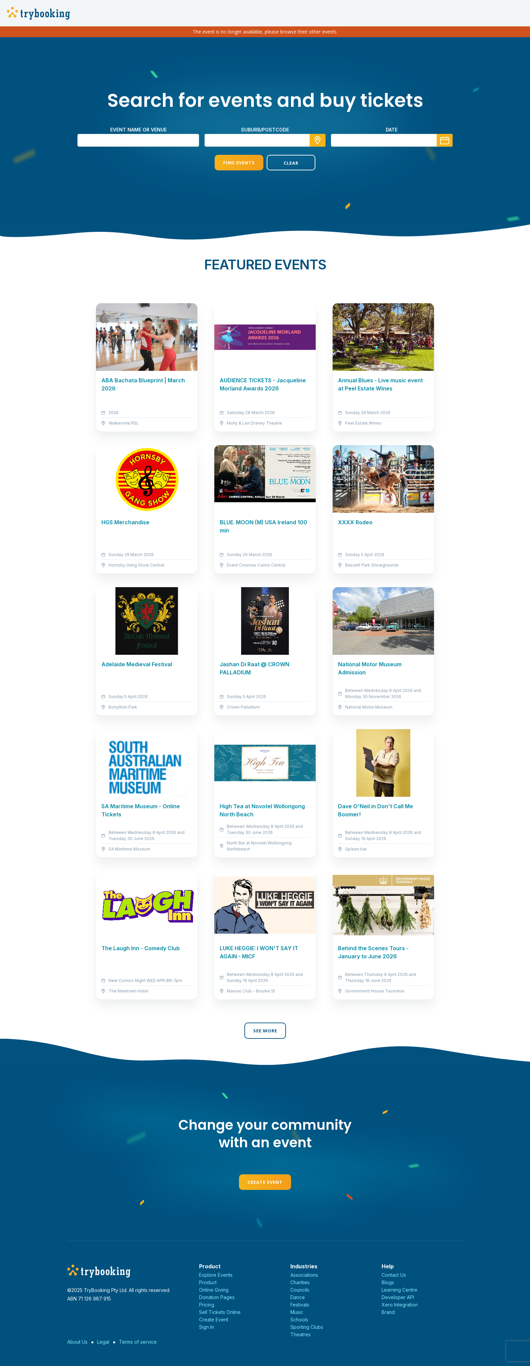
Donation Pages (217, 1297)
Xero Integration (400, 1305)
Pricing (206, 1305)
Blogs (388, 1282)
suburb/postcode (265, 130)
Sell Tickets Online (220, 1312)
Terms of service (138, 1342)
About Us (77, 1342)
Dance (297, 1297)
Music (296, 1312)
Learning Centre (399, 1290)
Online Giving (213, 1290)
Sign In (206, 1327)
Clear (291, 163)
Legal (103, 1342)
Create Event (265, 1182)
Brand (388, 1312)
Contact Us (394, 1275)
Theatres (300, 1334)
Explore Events (216, 1275)
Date (391, 130)
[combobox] (265, 140)
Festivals (299, 1305)
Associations (304, 1275)
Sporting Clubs (306, 1327)
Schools (299, 1319)
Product (208, 1282)
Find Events (239, 163)
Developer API (398, 1297)
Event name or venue (138, 130)
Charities (300, 1282)
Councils (299, 1290)
